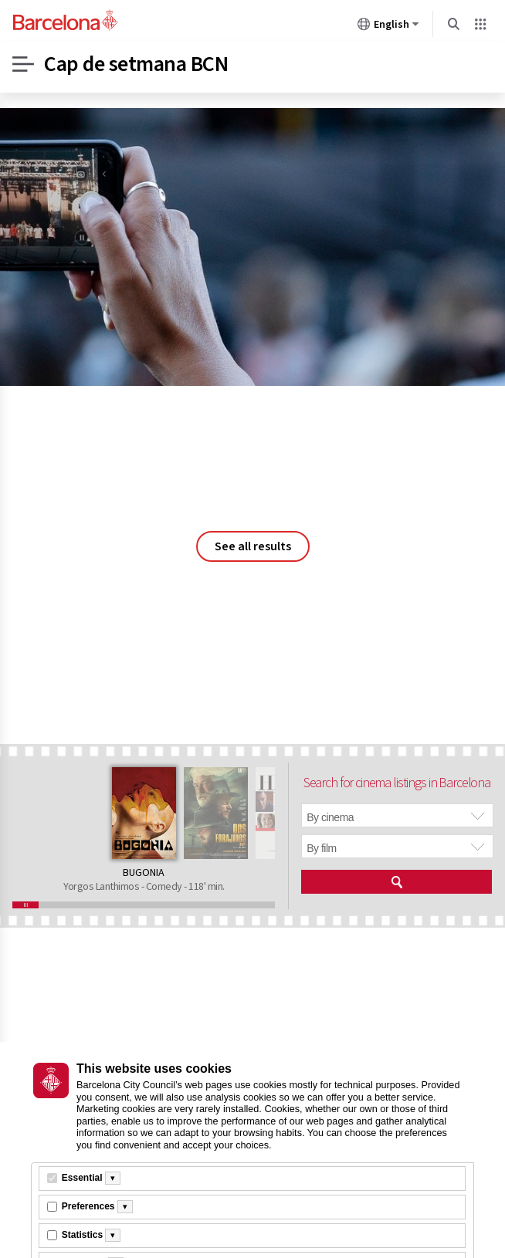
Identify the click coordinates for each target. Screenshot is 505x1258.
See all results (253, 546)
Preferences (88, 1206)
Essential (82, 1177)
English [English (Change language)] (388, 27)
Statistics (82, 1234)
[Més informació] (112, 1178)
